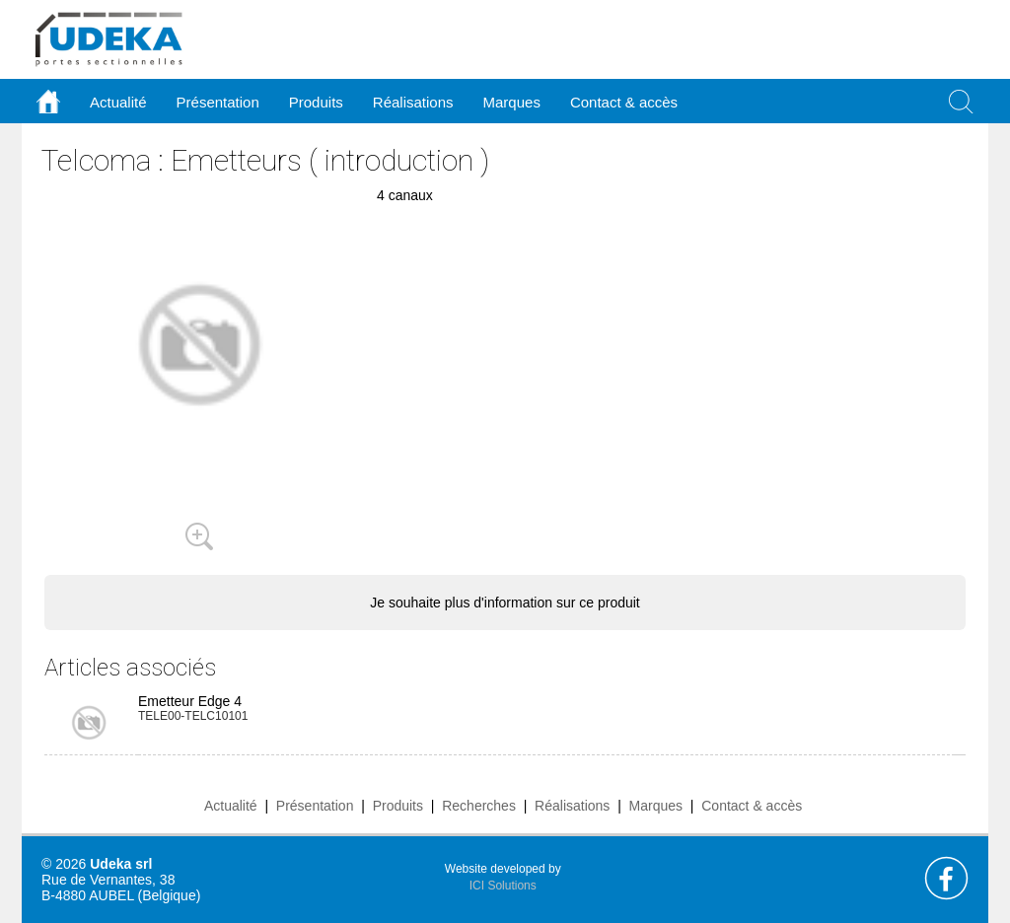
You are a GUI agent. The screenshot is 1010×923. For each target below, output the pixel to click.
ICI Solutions (503, 885)
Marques (656, 806)
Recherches (479, 806)
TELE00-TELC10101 (193, 716)
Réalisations (572, 806)
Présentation (315, 806)
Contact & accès (624, 102)
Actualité (230, 806)
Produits (398, 806)
